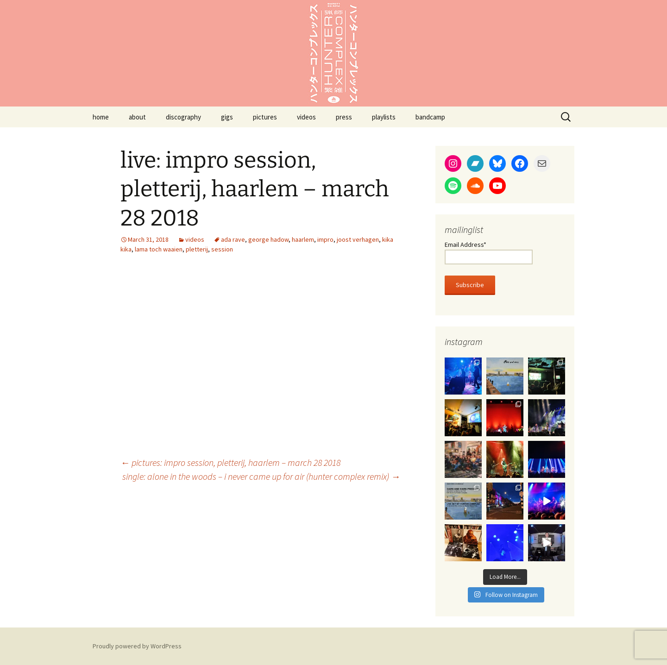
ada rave (233, 239)
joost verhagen (358, 239)
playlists (384, 117)
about (137, 117)
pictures (265, 117)
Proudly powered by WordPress (137, 646)
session (222, 249)
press (344, 117)
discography (183, 117)
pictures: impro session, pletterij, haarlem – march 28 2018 (230, 462)
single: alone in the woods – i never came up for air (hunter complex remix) (261, 476)
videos (306, 117)
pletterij (197, 249)
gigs (227, 117)
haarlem (303, 239)
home (101, 117)
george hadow (268, 239)
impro (325, 239)
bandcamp (430, 117)
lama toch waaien (158, 249)
